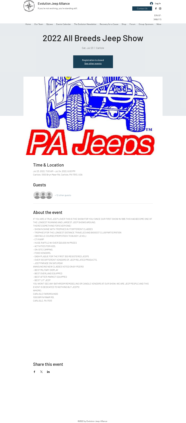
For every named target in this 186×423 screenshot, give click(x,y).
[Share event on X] (41, 372)
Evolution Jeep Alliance (54, 3)
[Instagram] (160, 8)
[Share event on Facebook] (34, 372)
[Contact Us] (142, 8)
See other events (93, 63)
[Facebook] (155, 8)
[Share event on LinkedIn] (48, 372)
